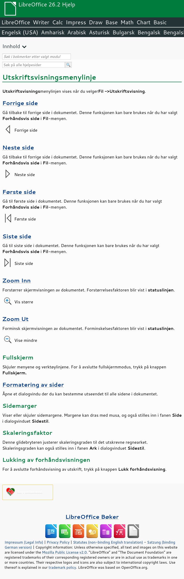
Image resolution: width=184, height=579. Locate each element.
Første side (19, 192)
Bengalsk (148, 32)
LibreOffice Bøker (92, 517)
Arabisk (76, 32)
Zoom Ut (15, 319)
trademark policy (62, 567)
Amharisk (52, 32)
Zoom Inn (16, 280)
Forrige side (20, 103)
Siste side (16, 236)
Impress (76, 22)
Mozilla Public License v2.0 (64, 552)
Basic (160, 22)
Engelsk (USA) (19, 32)
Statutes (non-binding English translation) (108, 542)
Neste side (18, 147)
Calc (57, 22)
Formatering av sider (33, 385)
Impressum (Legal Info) (24, 542)
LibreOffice (15, 22)
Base (111, 22)
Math (127, 22)
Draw (95, 22)
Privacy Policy (58, 542)
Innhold (11, 46)
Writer (41, 22)
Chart (143, 22)
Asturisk (99, 32)
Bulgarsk (123, 32)
